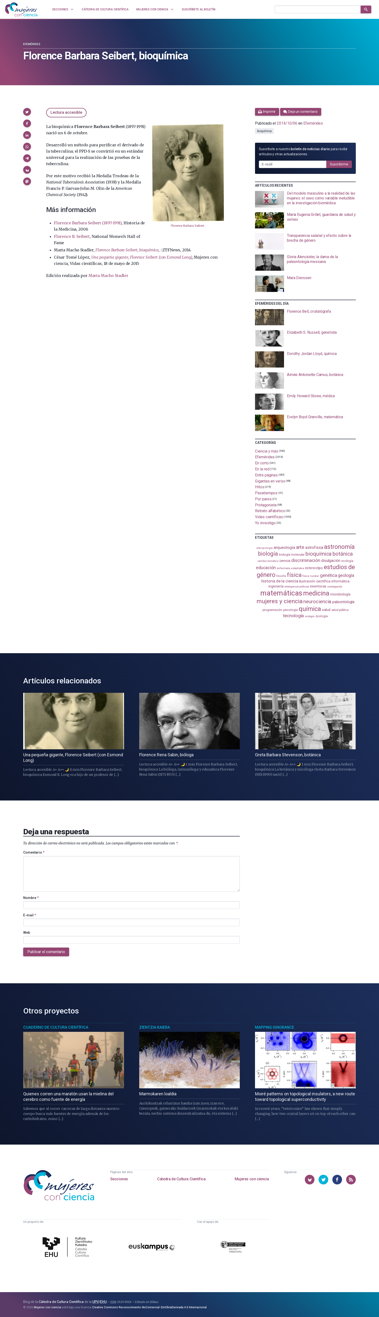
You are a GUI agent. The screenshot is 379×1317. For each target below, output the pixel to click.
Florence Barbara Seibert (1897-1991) (88, 222)
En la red (262, 469)
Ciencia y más (266, 451)
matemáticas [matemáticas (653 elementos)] (281, 593)
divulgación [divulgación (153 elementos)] (330, 560)
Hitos (259, 487)
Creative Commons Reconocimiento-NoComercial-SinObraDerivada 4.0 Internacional (149, 1307)
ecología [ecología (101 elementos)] (347, 561)
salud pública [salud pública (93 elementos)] (340, 610)
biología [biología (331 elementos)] (268, 554)
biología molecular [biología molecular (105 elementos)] (292, 554)
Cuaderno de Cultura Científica (55, 1027)
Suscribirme (339, 164)
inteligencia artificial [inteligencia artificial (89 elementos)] (296, 586)
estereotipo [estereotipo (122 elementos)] (314, 568)
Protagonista (266, 505)
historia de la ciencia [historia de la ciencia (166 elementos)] (279, 581)
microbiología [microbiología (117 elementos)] (340, 594)
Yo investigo (265, 523)
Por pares (263, 499)
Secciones (119, 1179)
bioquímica (264, 131)
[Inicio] (21, 9)
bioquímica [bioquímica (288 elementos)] (319, 554)
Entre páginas (266, 475)
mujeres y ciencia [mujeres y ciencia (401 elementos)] (279, 601)
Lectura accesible (66, 112)
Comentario (33, 852)
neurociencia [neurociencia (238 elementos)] (317, 601)
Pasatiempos (266, 493)
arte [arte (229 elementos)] (300, 547)
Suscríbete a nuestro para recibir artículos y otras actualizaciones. (303, 151)
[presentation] (305, 199)
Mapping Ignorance (274, 1027)
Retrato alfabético (270, 511)
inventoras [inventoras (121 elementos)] (318, 586)
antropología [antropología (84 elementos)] (264, 548)
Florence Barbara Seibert (187, 225)
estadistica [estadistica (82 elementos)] (297, 568)
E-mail (29, 915)
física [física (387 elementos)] (294, 574)
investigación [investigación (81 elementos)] (334, 586)
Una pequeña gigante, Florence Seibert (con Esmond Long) (141, 257)
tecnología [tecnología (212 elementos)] (293, 615)
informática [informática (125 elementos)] (340, 581)
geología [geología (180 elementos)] (346, 575)
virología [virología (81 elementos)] (309, 616)
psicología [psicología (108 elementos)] (290, 610)
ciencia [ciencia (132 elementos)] (284, 561)
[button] (27, 112)
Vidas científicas (269, 517)
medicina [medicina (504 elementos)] (316, 593)
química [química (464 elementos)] (310, 608)
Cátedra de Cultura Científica (181, 1179)
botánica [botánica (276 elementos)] (343, 554)
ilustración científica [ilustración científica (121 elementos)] (314, 581)
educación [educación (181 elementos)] (266, 567)
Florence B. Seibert (72, 236)
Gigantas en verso (270, 481)
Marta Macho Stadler (108, 275)
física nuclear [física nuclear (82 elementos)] (310, 576)
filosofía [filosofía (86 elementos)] (281, 576)
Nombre (31, 898)
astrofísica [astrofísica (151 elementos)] (314, 547)
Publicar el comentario (46, 951)
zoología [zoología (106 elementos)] (321, 616)
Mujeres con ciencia (252, 1179)
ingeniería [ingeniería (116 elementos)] (276, 586)
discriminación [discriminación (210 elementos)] (305, 560)
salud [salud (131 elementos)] (326, 610)
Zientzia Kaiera (154, 1027)
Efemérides (31, 44)
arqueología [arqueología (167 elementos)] (284, 547)
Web (26, 933)
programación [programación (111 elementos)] (272, 610)
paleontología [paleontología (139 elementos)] (343, 602)
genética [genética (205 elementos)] (328, 575)
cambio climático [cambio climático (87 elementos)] (267, 561)
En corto (262, 463)
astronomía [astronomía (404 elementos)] (339, 546)
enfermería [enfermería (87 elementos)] (283, 568)
